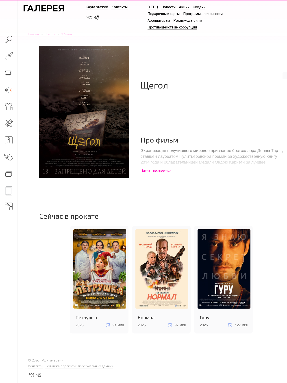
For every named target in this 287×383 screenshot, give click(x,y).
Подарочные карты (164, 14)
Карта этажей (97, 7)
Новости (168, 7)
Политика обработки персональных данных (79, 366)
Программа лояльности (203, 14)
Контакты (119, 7)
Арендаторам (159, 20)
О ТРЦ (153, 7)
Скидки (199, 7)
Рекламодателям (187, 20)
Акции (184, 7)
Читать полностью (156, 171)
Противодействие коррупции (172, 27)
